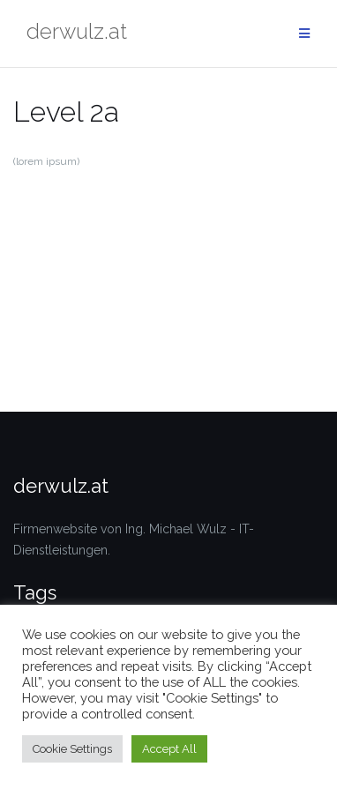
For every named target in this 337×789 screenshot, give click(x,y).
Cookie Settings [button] (72, 749)
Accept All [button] (169, 749)
